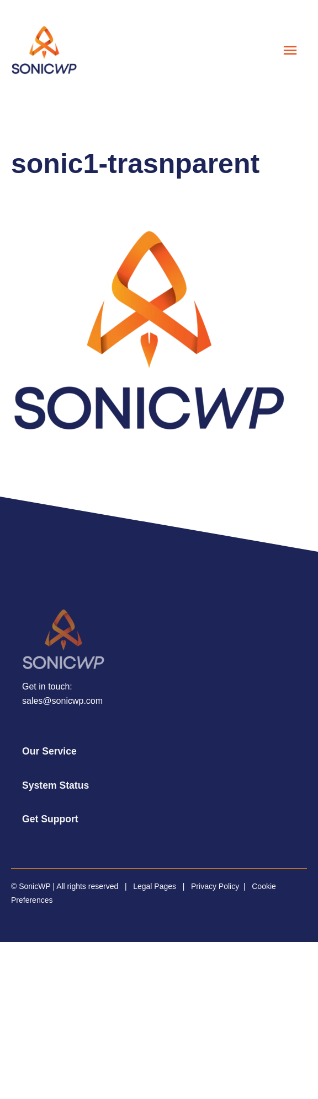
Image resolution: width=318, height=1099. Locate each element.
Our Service (49, 751)
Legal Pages (154, 886)
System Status (55, 785)
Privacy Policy (215, 886)
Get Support (50, 819)
